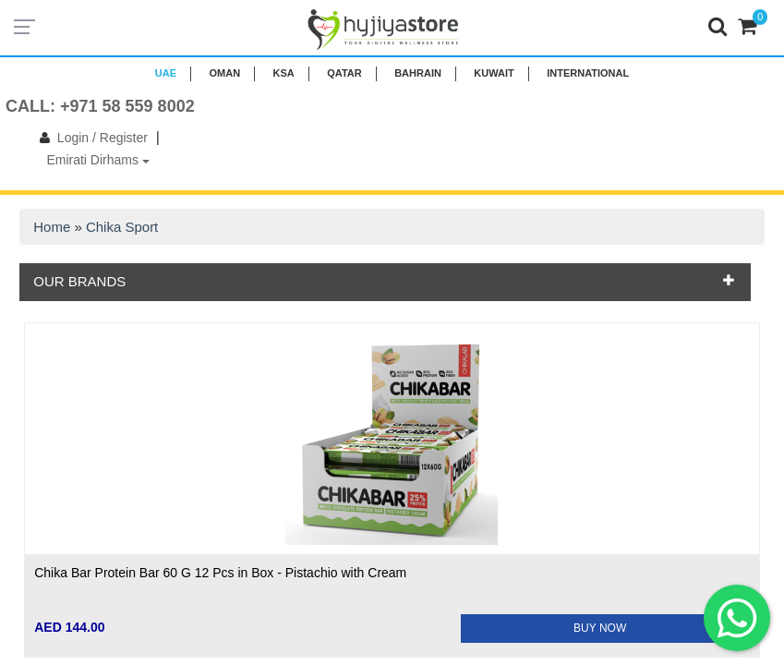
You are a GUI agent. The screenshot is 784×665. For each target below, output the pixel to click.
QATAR (344, 73)
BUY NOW (599, 628)
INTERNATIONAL (588, 73)
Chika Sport (122, 227)
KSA (284, 73)
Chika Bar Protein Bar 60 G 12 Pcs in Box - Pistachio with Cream (220, 572)
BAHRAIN (417, 73)
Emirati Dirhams (97, 159)
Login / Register (90, 137)
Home (51, 227)
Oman (224, 73)
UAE (165, 73)
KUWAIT (493, 73)
